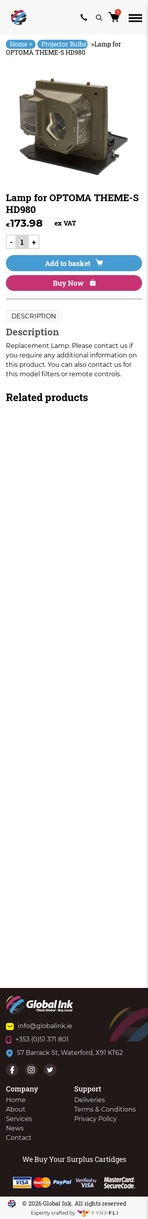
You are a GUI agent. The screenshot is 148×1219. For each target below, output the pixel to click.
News (15, 1128)
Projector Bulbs (63, 44)
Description (33, 316)
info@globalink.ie (39, 1026)
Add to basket (74, 263)
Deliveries (89, 1100)
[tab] (34, 316)
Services (19, 1119)
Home (21, 44)
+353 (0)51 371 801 (37, 1039)
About (16, 1109)
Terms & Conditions (105, 1109)
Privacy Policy (95, 1119)
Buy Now (74, 283)
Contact (19, 1137)
